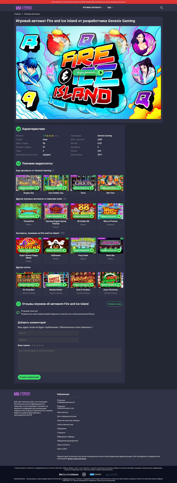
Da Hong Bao (28, 290)
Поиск (161, 7)
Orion (83, 193)
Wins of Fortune (110, 221)
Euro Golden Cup (56, 193)
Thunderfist (28, 221)
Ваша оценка (24, 345)
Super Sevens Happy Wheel (29, 256)
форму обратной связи (77, 459)
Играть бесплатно (27, 188)
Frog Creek (83, 255)
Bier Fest (110, 193)
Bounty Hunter (56, 290)
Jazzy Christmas (110, 290)
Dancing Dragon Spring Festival (56, 222)
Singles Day (28, 193)
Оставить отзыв (114, 304)
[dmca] (68, 474)
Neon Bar (110, 255)
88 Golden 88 (83, 221)
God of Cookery (83, 290)
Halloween (55, 255)
